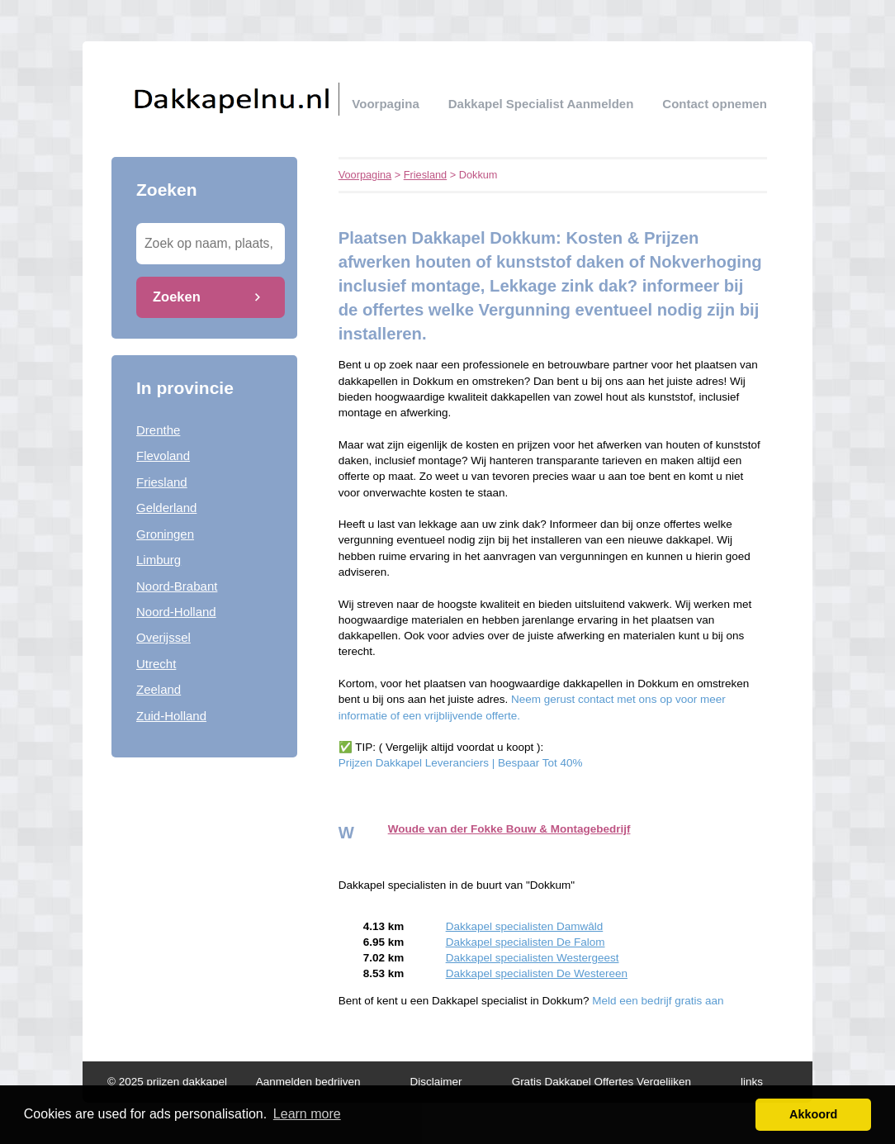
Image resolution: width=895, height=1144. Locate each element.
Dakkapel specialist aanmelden (541, 104)
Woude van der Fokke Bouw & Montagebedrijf (509, 829)
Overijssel (163, 637)
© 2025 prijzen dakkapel (167, 1081)
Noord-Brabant (176, 586)
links (752, 1081)
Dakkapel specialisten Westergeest (532, 958)
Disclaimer (436, 1081)
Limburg (158, 560)
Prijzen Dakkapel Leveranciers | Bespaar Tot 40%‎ (461, 763)
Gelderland (166, 508)
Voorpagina (385, 104)
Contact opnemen (714, 104)
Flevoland (163, 456)
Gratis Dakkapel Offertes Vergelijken (601, 1081)
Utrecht (156, 664)
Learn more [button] (307, 1114)
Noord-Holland (176, 612)
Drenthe (158, 430)
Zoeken (177, 296)
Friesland (161, 482)
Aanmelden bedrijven (308, 1081)
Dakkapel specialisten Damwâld (525, 926)
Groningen (165, 534)
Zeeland (158, 689)
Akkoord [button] (813, 1114)
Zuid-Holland (171, 716)
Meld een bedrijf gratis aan (657, 1000)
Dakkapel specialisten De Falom (525, 942)
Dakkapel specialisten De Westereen (536, 973)
